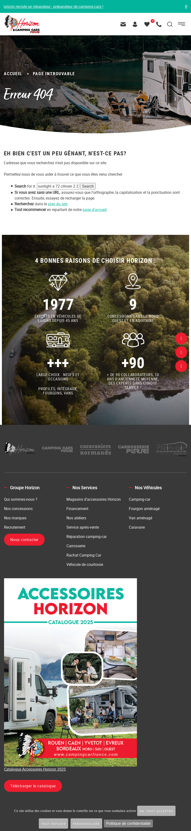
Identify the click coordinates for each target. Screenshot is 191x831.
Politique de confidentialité (128, 823)
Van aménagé (140, 518)
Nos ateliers (76, 518)
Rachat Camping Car (83, 555)
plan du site (57, 203)
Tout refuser (53, 823)
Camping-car (139, 499)
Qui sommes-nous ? (20, 499)
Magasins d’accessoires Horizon (93, 499)
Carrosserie (75, 545)
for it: (25, 186)
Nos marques (15, 518)
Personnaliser (86, 823)
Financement (77, 508)
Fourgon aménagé (144, 508)
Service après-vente (82, 527)
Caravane (137, 527)
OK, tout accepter (156, 811)
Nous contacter (24, 539)
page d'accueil (95, 209)
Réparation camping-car (86, 536)
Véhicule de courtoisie (84, 564)
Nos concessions (18, 508)
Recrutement (14, 527)
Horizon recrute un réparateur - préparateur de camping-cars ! (54, 6)
